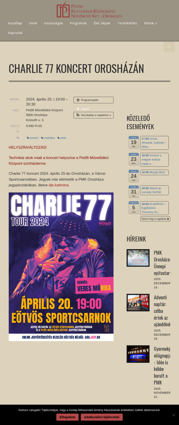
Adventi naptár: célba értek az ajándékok (162, 311)
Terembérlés (127, 23)
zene (61, 137)
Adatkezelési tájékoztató (101, 417)
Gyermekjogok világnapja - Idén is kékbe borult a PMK (166, 365)
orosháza (48, 137)
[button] (93, 115)
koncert (32, 137)
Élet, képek (102, 23)
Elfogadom (67, 417)
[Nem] (173, 415)
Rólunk (150, 23)
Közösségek (53, 23)
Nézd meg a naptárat (155, 218)
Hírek (33, 23)
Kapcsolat (15, 32)
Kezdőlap (15, 23)
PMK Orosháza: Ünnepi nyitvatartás (164, 262)
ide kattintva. (59, 185)
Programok (78, 23)
